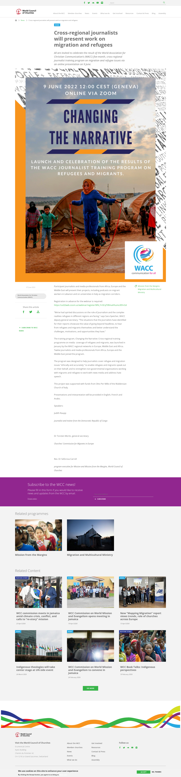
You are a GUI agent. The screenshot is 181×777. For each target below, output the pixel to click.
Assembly (162, 13)
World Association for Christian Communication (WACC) (27, 296)
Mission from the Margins (149, 286)
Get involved (117, 13)
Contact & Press (143, 13)
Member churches (75, 13)
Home (16, 20)
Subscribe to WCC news (28, 329)
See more (90, 688)
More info (63, 775)
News (87, 13)
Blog (153, 13)
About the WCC (59, 13)
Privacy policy (32, 499)
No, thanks (156, 772)
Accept (143, 772)
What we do (105, 13)
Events (94, 13)
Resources (129, 13)
